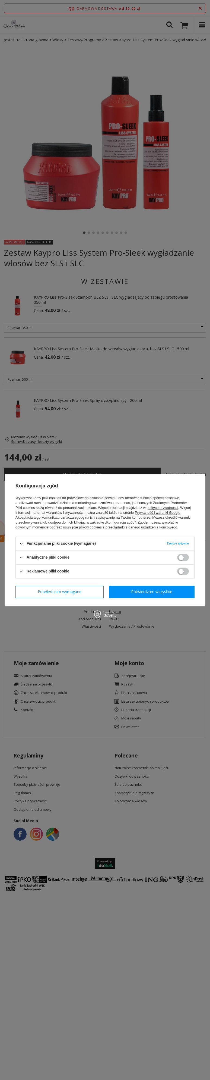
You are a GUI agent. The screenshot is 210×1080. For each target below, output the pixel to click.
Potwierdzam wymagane (59, 591)
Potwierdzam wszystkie (151, 591)
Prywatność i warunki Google (157, 513)
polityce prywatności (162, 508)
